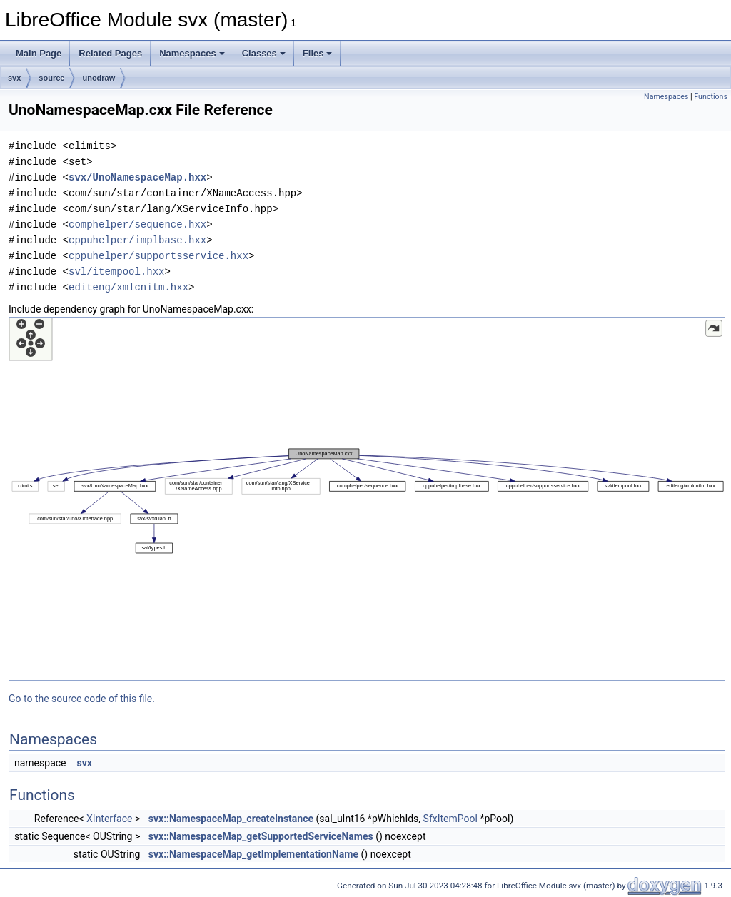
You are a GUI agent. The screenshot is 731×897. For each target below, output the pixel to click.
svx (14, 78)
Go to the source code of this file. (82, 698)
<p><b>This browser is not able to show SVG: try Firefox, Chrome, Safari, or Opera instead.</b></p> (367, 499)
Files (318, 53)
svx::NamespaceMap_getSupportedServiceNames (260, 836)
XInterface (109, 818)
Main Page (38, 53)
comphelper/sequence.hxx (137, 224)
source (51, 78)
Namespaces (192, 53)
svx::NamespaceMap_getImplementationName (253, 854)
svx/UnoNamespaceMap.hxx (137, 177)
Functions (710, 96)
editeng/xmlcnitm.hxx (128, 287)
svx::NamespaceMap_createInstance (230, 818)
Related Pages (110, 53)
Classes (264, 53)
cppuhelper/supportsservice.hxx (158, 256)
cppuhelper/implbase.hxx (137, 240)
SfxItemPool (450, 818)
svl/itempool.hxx (116, 271)
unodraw (98, 78)
